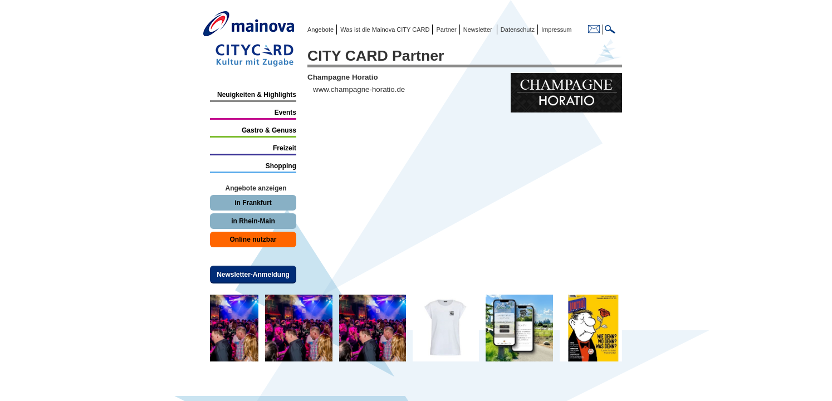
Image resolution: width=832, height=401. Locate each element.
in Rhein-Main (253, 221)
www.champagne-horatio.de (359, 89)
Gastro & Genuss (269, 130)
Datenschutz (516, 29)
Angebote (320, 29)
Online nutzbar (253, 239)
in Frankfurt (253, 203)
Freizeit (284, 148)
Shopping (281, 166)
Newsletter (478, 29)
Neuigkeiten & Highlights (256, 95)
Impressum (555, 29)
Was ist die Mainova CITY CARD (384, 29)
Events (285, 112)
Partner (445, 29)
